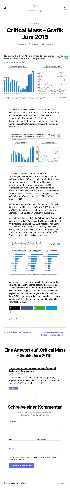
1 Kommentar (49, 47)
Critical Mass (35, 26)
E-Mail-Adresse (41, 445)
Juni (26, 322)
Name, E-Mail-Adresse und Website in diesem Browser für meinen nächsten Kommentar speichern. (33, 464)
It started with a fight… (19, 489)
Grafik (22, 322)
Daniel (24, 47)
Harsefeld (50, 288)
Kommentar (13, 427)
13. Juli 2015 (35, 47)
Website (11, 454)
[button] (14, 311)
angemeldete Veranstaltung (29, 196)
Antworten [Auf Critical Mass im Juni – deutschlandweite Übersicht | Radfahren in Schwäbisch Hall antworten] (13, 394)
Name (11, 445)
